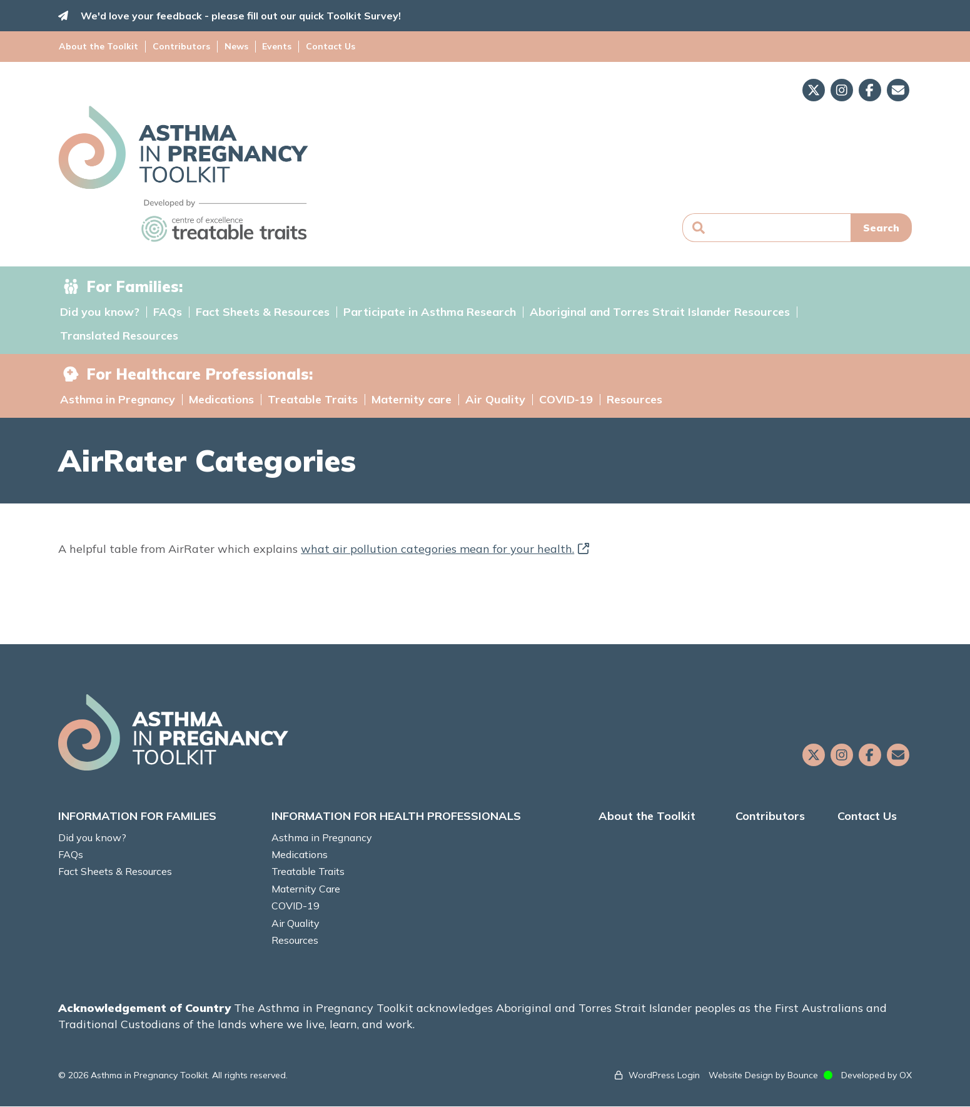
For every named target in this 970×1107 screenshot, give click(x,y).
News (235, 46)
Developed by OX (875, 1075)
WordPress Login (663, 1075)
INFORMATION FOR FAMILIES (139, 816)
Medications (221, 399)
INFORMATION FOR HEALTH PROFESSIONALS (397, 816)
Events (275, 46)
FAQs (167, 312)
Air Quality (495, 399)
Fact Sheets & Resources (263, 312)
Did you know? (99, 312)
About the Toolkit (99, 46)
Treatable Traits (313, 399)
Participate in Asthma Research (429, 312)
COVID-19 (566, 399)
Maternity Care (306, 888)
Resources (634, 399)
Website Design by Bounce (762, 1075)
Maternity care (411, 399)
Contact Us (327, 46)
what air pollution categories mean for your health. (447, 549)
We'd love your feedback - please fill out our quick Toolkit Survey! (243, 15)
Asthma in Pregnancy (117, 399)
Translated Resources (119, 335)
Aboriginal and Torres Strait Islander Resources (660, 312)
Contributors (181, 46)
